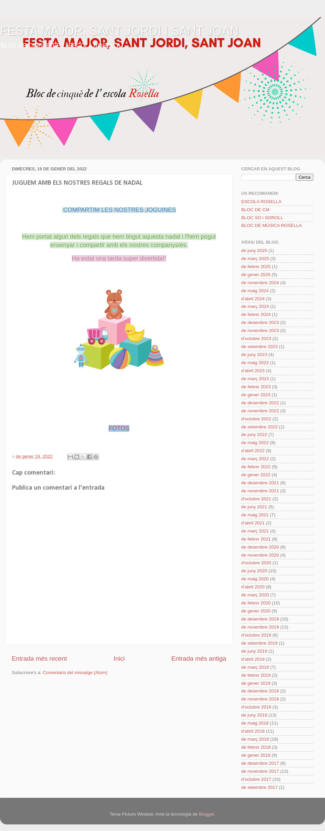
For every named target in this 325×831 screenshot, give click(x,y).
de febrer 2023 (256, 386)
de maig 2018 (255, 723)
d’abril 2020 (253, 586)
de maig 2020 (255, 578)
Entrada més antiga (198, 658)
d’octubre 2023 (256, 338)
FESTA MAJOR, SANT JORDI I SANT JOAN (119, 31)
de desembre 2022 (260, 402)
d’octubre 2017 (256, 779)
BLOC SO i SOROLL (262, 217)
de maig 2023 (255, 362)
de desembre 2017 (260, 763)
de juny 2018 (254, 715)
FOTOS (119, 428)
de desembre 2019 (260, 618)
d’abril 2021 (253, 522)
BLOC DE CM (255, 209)
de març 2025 (255, 258)
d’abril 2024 (253, 298)
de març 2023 (255, 378)
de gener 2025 (255, 274)
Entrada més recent (39, 658)
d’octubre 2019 (256, 635)
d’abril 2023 (253, 370)
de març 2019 (255, 667)
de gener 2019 (255, 683)
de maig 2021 (255, 514)
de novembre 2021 (260, 490)
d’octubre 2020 (256, 562)
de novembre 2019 (260, 627)
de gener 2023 (255, 394)
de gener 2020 (255, 610)
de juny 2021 (254, 506)
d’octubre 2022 (256, 418)
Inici (119, 658)
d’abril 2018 (253, 731)
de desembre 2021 (260, 482)
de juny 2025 (254, 250)
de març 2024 (255, 306)
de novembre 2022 (260, 410)
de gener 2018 (255, 755)
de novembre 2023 (260, 330)
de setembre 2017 (259, 787)
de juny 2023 (254, 354)
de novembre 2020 (260, 555)
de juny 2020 (254, 570)
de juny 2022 (254, 434)
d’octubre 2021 (256, 498)
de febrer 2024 (256, 314)
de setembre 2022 (259, 426)
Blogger (206, 814)
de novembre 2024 (260, 282)
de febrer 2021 (256, 539)
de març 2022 (255, 458)
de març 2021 (255, 530)
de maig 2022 (255, 442)
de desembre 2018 (260, 690)
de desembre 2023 (260, 322)
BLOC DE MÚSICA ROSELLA (271, 225)
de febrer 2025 (256, 266)
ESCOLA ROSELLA (261, 201)
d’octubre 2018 (256, 707)
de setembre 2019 (259, 643)
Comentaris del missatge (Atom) (75, 672)
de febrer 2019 (256, 675)
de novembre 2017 (260, 771)
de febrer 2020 (256, 602)
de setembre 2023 (259, 346)
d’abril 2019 (253, 659)
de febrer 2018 (256, 747)
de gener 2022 (255, 474)
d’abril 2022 (253, 450)
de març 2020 (255, 594)
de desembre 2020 (260, 547)
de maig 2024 (255, 290)
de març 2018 (255, 739)
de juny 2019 (254, 651)
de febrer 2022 (256, 466)
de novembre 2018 (260, 698)
